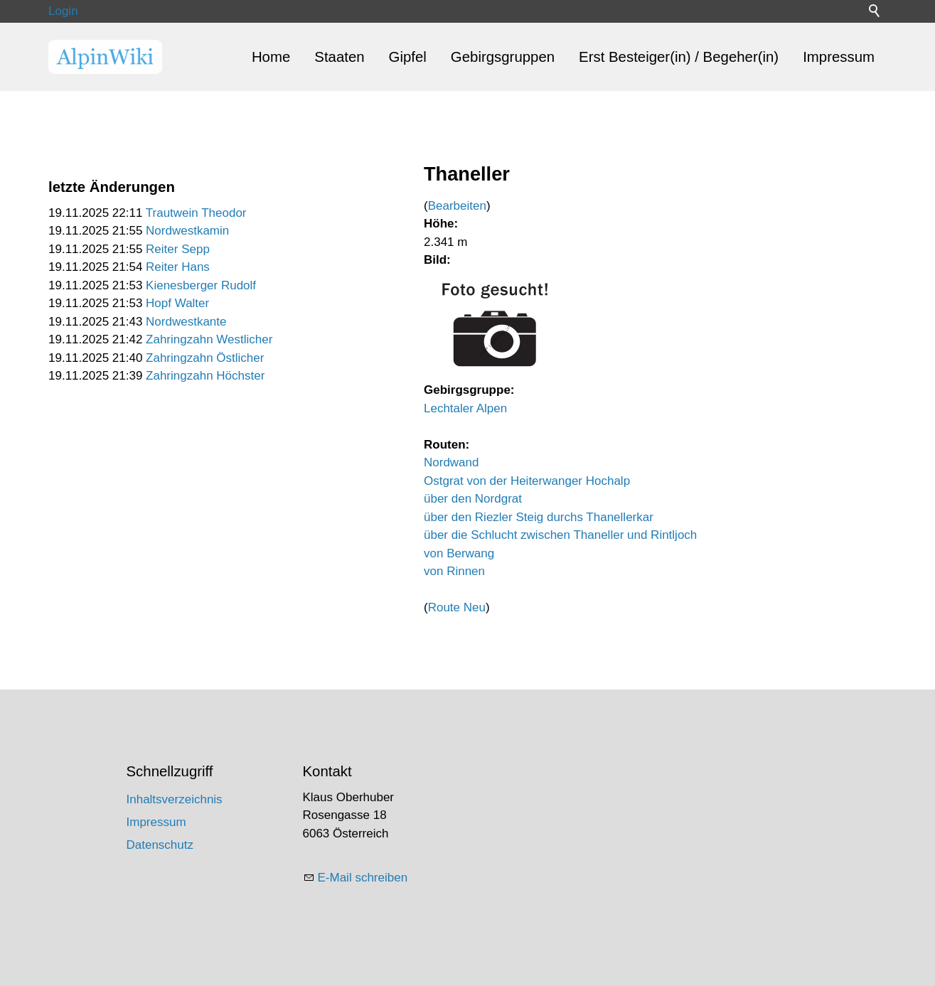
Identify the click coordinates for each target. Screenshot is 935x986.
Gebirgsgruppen (503, 57)
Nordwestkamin (187, 230)
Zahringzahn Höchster (205, 375)
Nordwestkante (186, 321)
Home (271, 57)
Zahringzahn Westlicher (209, 339)
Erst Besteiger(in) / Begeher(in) (679, 57)
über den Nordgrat (473, 498)
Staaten (339, 57)
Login (63, 11)
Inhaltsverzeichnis (175, 799)
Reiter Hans (178, 267)
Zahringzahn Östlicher (205, 358)
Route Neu (457, 607)
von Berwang (459, 553)
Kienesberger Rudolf (201, 285)
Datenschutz (160, 845)
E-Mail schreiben (363, 877)
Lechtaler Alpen (465, 408)
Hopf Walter (177, 303)
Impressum (839, 57)
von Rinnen (454, 571)
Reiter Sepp (178, 249)
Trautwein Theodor (196, 213)
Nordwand (451, 462)
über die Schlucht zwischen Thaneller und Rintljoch (560, 535)
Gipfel (408, 57)
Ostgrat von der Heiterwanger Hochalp (527, 481)
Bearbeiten (457, 206)
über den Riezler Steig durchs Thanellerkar (538, 517)
